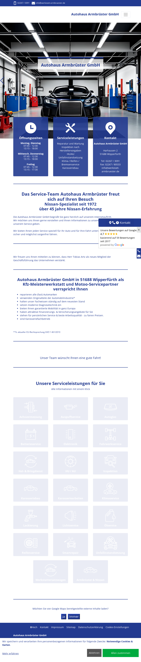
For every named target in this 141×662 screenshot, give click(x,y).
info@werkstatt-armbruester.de (48, 2)
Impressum (57, 627)
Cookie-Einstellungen (117, 627)
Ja (63, 616)
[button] (2, 80)
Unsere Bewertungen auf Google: (118, 237)
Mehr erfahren (10, 653)
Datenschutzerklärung (90, 627)
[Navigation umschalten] (125, 14)
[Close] (139, 230)
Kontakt (44, 627)
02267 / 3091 (21, 2)
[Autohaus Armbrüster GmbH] (23, 14)
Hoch (33, 627)
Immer (74, 616)
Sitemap (71, 627)
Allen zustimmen (120, 653)
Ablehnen (94, 652)
